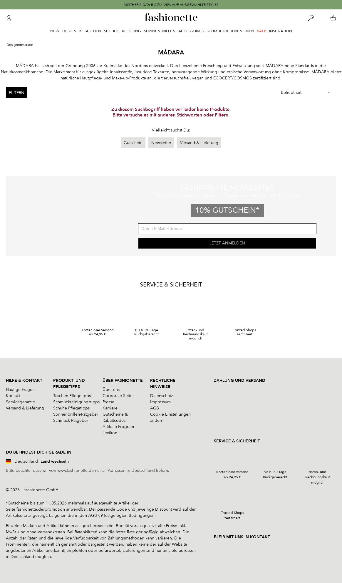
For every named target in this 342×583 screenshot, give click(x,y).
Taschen (92, 31)
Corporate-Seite (118, 396)
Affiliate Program (118, 426)
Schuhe (111, 31)
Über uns (111, 389)
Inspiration (280, 31)
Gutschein (133, 143)
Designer (71, 31)
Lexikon (110, 433)
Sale (261, 31)
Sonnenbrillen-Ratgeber (75, 414)
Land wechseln (55, 461)
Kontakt (13, 396)
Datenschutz (161, 396)
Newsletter (161, 143)
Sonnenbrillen (159, 31)
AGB (154, 408)
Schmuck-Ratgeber (70, 420)
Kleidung (131, 31)
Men (249, 31)
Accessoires (191, 31)
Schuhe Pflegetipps (71, 408)
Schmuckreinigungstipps (76, 402)
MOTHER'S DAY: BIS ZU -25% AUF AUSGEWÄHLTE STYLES (171, 4)
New (54, 31)
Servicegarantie (20, 402)
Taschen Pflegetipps (72, 396)
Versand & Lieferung (199, 143)
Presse (108, 402)
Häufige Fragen (20, 389)
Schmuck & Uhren (224, 31)
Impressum (160, 402)
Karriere (110, 408)
